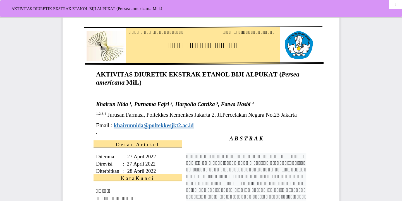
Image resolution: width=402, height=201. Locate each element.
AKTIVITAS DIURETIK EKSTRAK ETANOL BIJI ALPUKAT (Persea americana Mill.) (86, 8)
